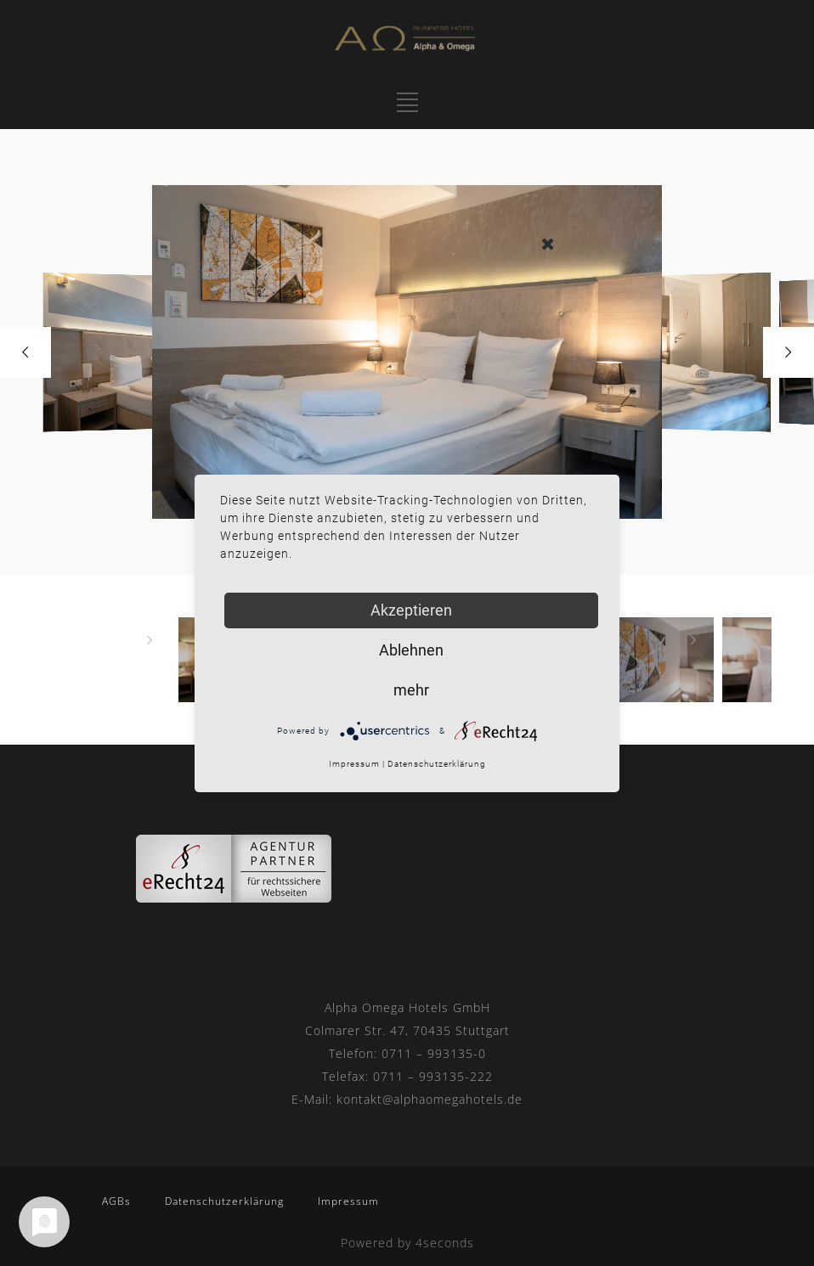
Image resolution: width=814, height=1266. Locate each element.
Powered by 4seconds (407, 1243)
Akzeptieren (411, 610)
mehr (411, 690)
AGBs (116, 1201)
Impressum (348, 1201)
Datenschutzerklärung (224, 1201)
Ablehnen (411, 650)
